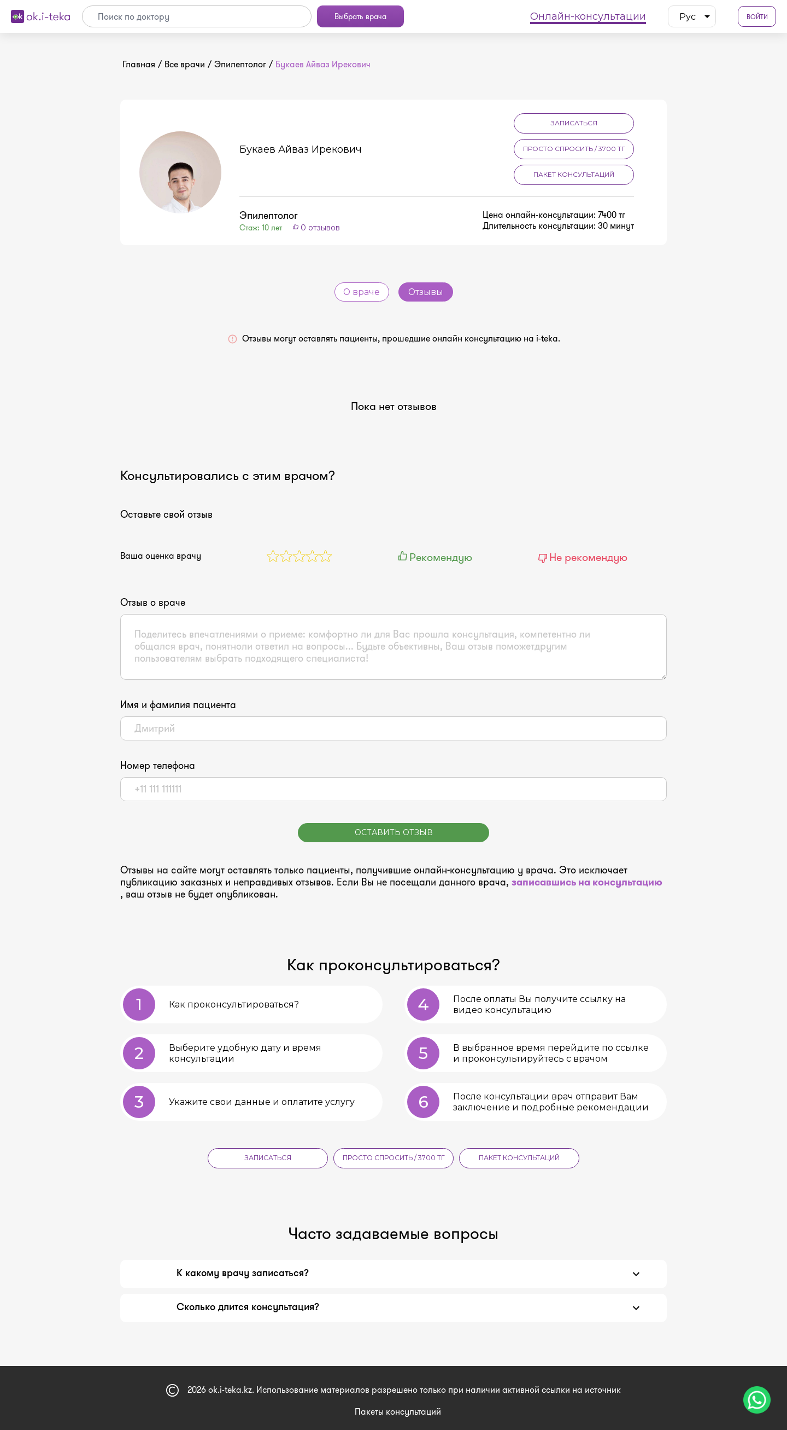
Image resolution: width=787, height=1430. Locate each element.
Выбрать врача (360, 16)
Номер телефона (157, 766)
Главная (138, 64)
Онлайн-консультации (588, 16)
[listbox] (692, 16)
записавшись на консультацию (587, 882)
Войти (757, 16)
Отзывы (425, 292)
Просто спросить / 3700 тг (574, 148)
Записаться (574, 123)
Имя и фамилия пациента (178, 705)
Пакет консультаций (573, 174)
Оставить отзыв (394, 832)
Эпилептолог (240, 64)
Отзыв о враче (152, 603)
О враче (361, 292)
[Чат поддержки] (757, 1400)
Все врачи (185, 64)
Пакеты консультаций (398, 1411)
